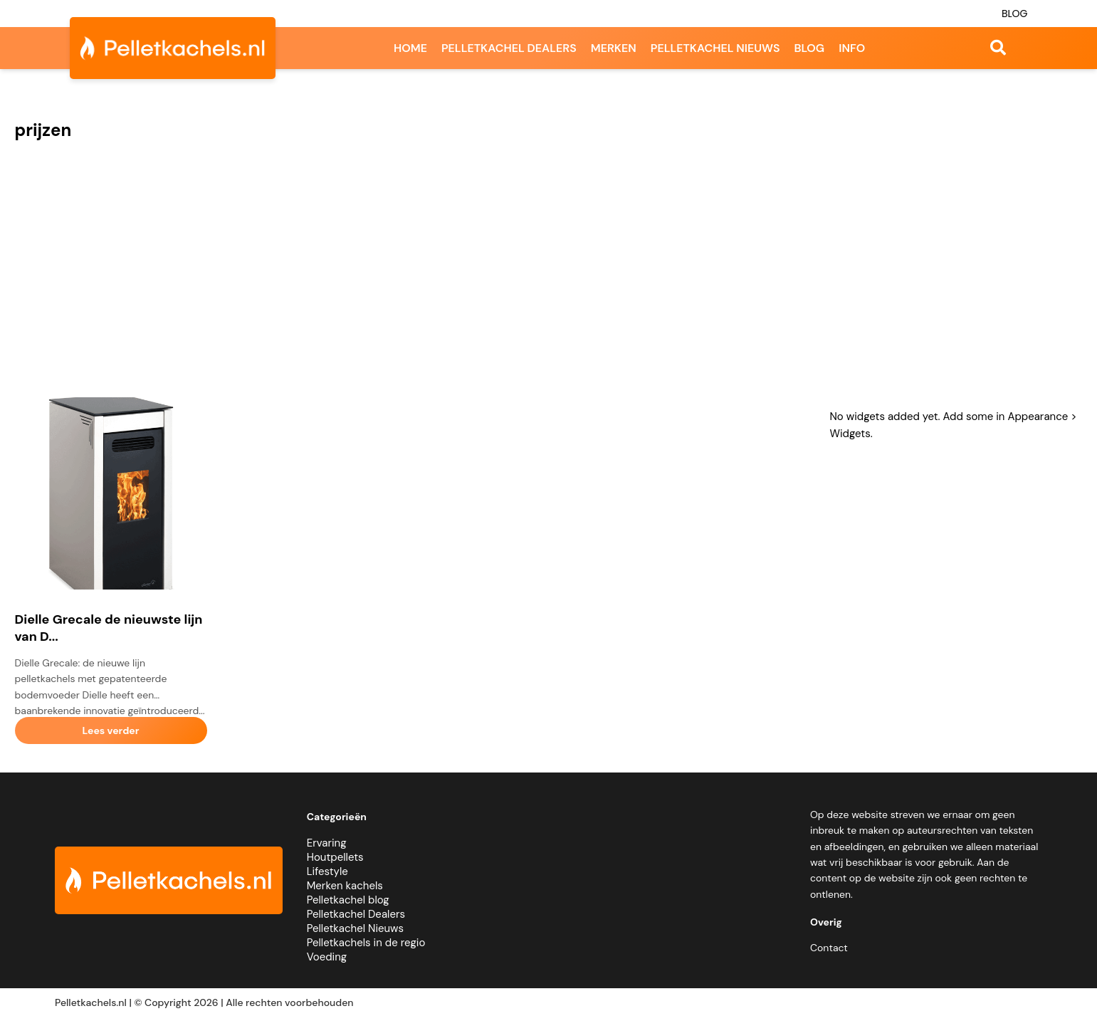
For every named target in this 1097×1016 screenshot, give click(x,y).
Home (410, 48)
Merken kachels (345, 886)
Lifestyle (327, 871)
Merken (613, 48)
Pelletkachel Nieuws (355, 928)
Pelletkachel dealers (509, 48)
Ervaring (327, 843)
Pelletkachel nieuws (715, 48)
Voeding (327, 957)
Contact (829, 947)
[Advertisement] (549, 276)
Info (852, 48)
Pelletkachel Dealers (356, 914)
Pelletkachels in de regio (366, 943)
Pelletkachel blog (348, 900)
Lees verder (110, 730)
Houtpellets (335, 857)
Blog (1015, 13)
